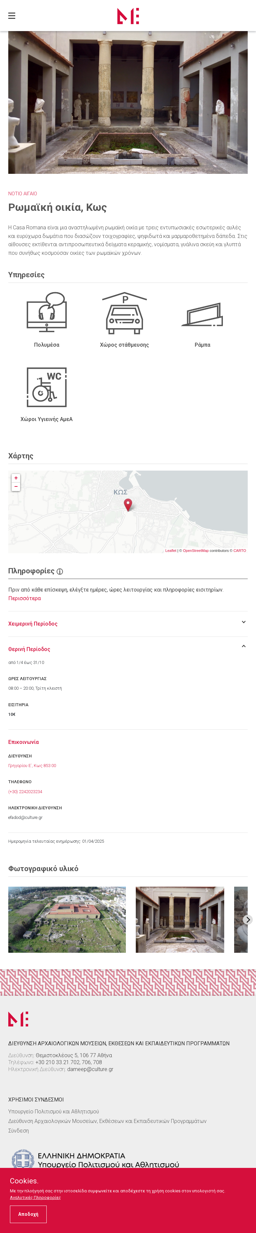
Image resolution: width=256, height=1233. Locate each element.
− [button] (16, 487)
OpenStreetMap (196, 551)
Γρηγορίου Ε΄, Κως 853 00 (32, 765)
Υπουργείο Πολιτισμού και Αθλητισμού (53, 1111)
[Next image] (248, 920)
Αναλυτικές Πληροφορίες (35, 1197)
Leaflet (170, 551)
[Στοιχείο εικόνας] (67, 920)
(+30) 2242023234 (25, 791)
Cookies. (24, 1181)
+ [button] (16, 478)
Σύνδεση (18, 1131)
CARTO (239, 551)
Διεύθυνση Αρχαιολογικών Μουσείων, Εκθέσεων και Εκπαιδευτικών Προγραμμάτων (107, 1121)
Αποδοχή (28, 1214)
